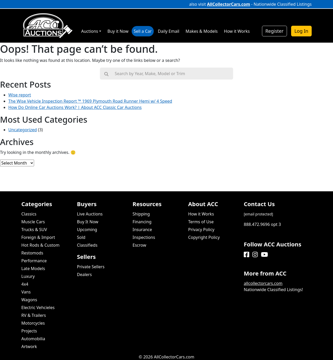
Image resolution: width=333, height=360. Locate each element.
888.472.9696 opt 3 (262, 224)
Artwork (29, 346)
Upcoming (87, 229)
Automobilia (33, 339)
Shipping (141, 214)
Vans (26, 292)
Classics (28, 214)
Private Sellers (91, 267)
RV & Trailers (33, 315)
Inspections (144, 237)
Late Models (33, 268)
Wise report (19, 95)
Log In (301, 31)
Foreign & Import (38, 237)
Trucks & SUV (34, 229)
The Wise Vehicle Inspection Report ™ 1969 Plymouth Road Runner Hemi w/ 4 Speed (90, 101)
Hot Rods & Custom (40, 245)
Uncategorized (22, 130)
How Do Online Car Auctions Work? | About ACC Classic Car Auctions (75, 107)
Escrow (139, 245)
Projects (29, 331)
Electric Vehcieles (38, 307)
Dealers (84, 274)
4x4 (24, 284)
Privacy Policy (201, 229)
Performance (34, 261)
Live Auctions (90, 214)
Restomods (32, 253)
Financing (142, 222)
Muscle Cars (33, 222)
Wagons (29, 300)
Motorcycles (33, 323)
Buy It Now (87, 222)
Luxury (28, 276)
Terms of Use (201, 222)
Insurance (142, 229)
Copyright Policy (204, 237)
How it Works (201, 214)
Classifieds (87, 245)
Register (274, 31)
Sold (81, 237)
